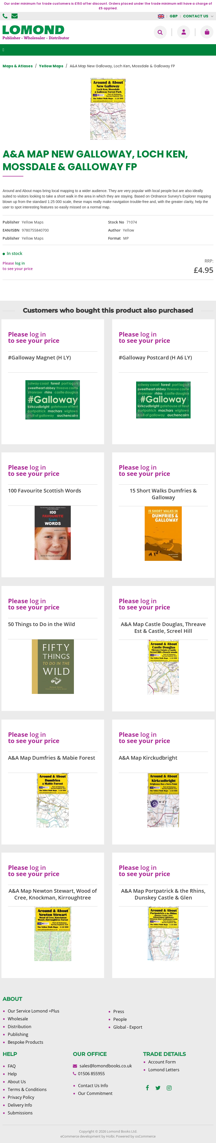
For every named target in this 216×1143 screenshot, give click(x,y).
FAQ (12, 1066)
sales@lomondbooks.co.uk (106, 1066)
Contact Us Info (93, 1085)
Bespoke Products (25, 1042)
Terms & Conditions (27, 1089)
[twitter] (158, 1088)
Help (12, 1074)
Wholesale (18, 1019)
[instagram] (169, 1088)
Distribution (19, 1026)
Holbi (110, 1136)
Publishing (18, 1034)
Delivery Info (20, 1105)
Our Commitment (95, 1093)
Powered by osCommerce (136, 1136)
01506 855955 (6, 16)
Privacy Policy (21, 1097)
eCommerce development (80, 1136)
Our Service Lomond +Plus (33, 1011)
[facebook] (147, 1088)
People (120, 1019)
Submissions (20, 1113)
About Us (17, 1082)
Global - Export (127, 1027)
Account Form (162, 1062)
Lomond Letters (163, 1070)
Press (118, 1011)
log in (20, 263)
